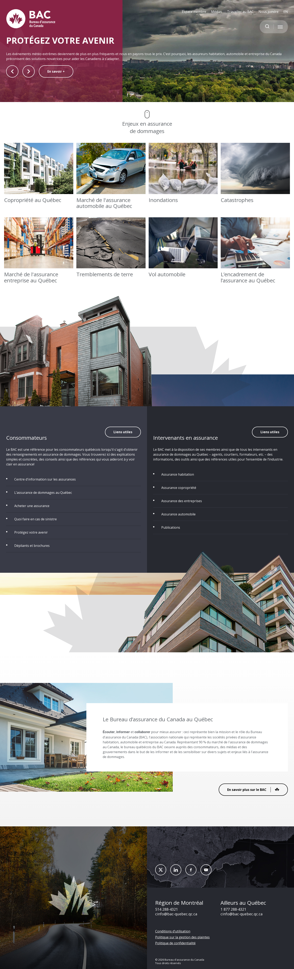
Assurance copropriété (178, 487)
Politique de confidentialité (175, 943)
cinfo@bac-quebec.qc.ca (176, 913)
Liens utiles (123, 432)
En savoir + (56, 71)
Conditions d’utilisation (172, 931)
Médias (216, 11)
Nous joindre (268, 11)
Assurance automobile (178, 514)
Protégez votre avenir (31, 532)
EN (285, 11)
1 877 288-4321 (233, 909)
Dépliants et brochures (32, 545)
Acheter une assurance (31, 506)
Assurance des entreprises (181, 501)
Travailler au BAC (240, 11)
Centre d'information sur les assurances (45, 479)
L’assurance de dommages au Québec (43, 492)
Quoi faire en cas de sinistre (35, 519)
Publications (170, 527)
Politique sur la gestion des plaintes (182, 937)
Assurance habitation (177, 474)
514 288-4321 (166, 909)
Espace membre (194, 11)
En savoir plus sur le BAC (253, 789)
